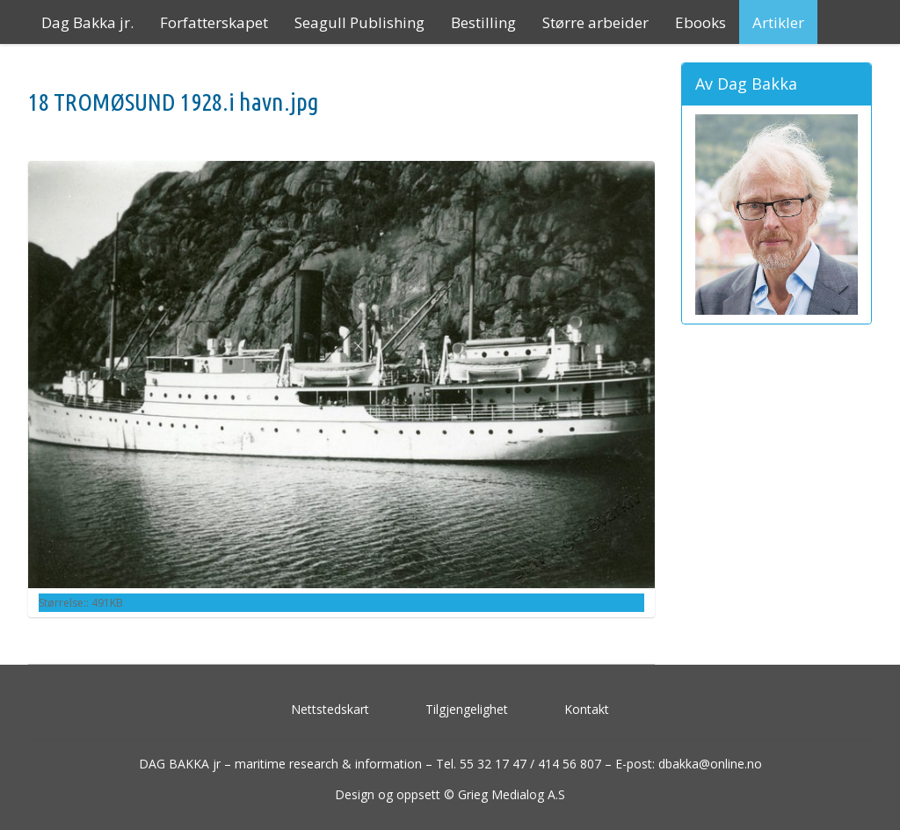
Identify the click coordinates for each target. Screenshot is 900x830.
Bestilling (483, 22)
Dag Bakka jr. (87, 22)
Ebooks (700, 22)
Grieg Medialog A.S (511, 794)
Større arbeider (595, 22)
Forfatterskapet (214, 22)
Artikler (778, 22)
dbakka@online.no (710, 763)
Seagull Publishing (359, 22)
